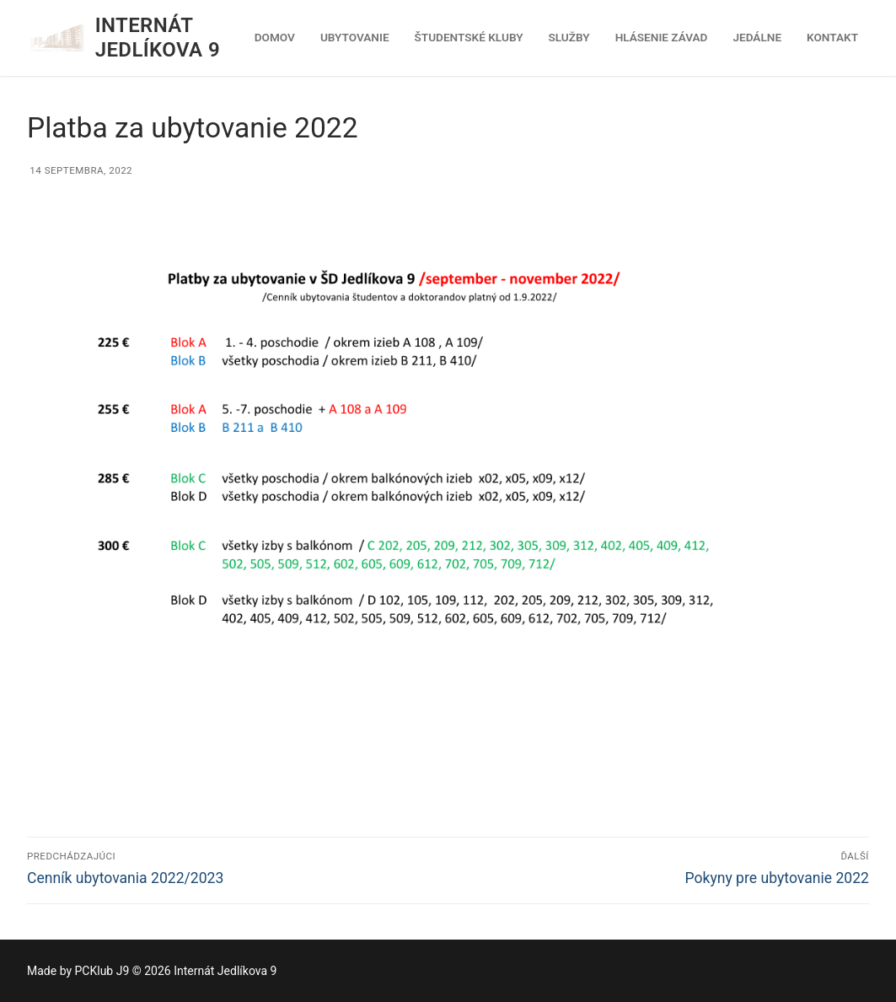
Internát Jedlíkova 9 (157, 37)
